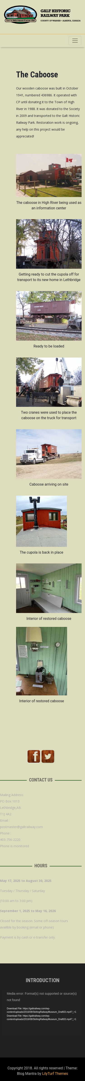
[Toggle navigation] (75, 40)
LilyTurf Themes (55, 1073)
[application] (42, 1012)
